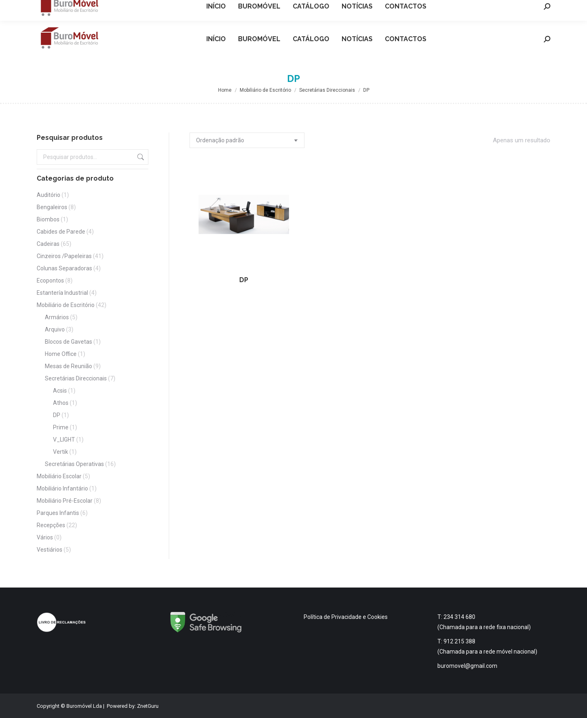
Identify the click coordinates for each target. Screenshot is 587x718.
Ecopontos (50, 280)
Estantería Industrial (62, 292)
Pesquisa (140, 157)
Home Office (61, 354)
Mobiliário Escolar (59, 476)
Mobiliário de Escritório (66, 305)
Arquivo (55, 329)
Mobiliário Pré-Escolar (65, 500)
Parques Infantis (58, 513)
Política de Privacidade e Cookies (346, 617)
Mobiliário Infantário (62, 488)
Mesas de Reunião (68, 366)
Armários (57, 317)
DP (243, 280)
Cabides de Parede (61, 231)
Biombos (48, 219)
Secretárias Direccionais (76, 378)
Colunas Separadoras (64, 268)
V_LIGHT (64, 439)
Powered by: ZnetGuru (133, 706)
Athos (60, 403)
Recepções (51, 525)
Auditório (48, 195)
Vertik (60, 451)
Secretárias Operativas (74, 464)
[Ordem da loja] (247, 140)
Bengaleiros (52, 207)
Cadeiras (48, 244)
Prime (60, 427)
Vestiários (49, 549)
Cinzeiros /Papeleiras (64, 256)
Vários (45, 537)
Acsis (60, 390)
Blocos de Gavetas (68, 341)
